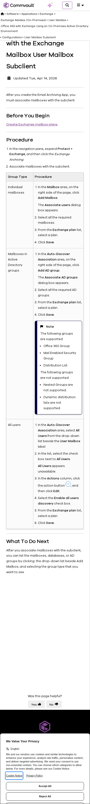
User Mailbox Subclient (40, 37)
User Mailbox (57, 20)
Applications (29, 14)
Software (12, 14)
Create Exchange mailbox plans (31, 124)
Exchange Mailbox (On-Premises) (23, 20)
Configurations (12, 37)
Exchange (46, 14)
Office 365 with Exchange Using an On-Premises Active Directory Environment (45, 28)
